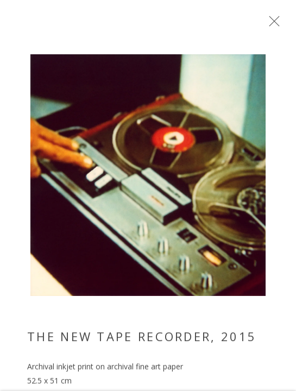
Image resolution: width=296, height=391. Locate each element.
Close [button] (281, 24)
